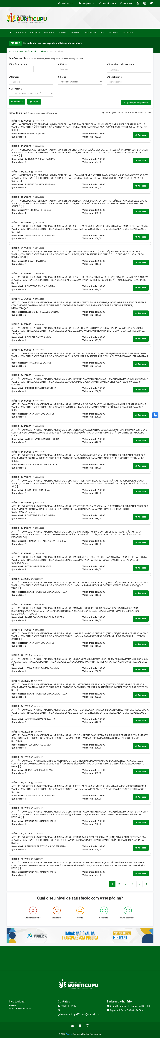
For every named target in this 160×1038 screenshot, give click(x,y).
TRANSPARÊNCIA (90, 32)
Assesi (69, 1034)
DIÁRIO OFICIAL (75, 32)
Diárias (43, 51)
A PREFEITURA (21, 32)
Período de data (18, 64)
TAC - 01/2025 (128, 32)
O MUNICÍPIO (35, 32)
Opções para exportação (136, 102)
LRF (102, 32)
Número (14, 77)
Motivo (62, 64)
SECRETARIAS (49, 32)
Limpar (34, 101)
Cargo (62, 77)
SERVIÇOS (62, 32)
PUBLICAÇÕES (113, 32)
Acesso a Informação (27, 51)
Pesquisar (17, 101)
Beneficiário (114, 77)
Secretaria (15, 89)
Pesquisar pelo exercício (121, 64)
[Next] (139, 884)
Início (11, 51)
